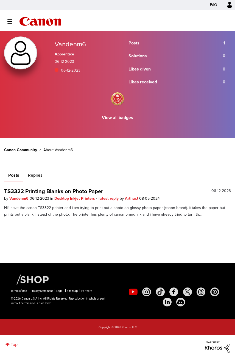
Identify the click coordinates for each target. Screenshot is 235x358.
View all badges (117, 117)
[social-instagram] (146, 291)
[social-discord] (180, 302)
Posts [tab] (13, 175)
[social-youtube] (133, 291)
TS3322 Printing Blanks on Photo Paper (53, 191)
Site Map (72, 290)
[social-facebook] (173, 291)
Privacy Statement (41, 290)
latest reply (109, 198)
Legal (59, 290)
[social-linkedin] (167, 302)
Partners (86, 290)
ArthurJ (132, 198)
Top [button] (14, 344)
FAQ (213, 5)
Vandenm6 (19, 198)
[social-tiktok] (160, 291)
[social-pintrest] (214, 291)
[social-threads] (201, 291)
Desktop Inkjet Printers (75, 198)
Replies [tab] (35, 175)
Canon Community (40, 21)
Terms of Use (19, 290)
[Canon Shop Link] (30, 279)
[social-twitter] (187, 291)
